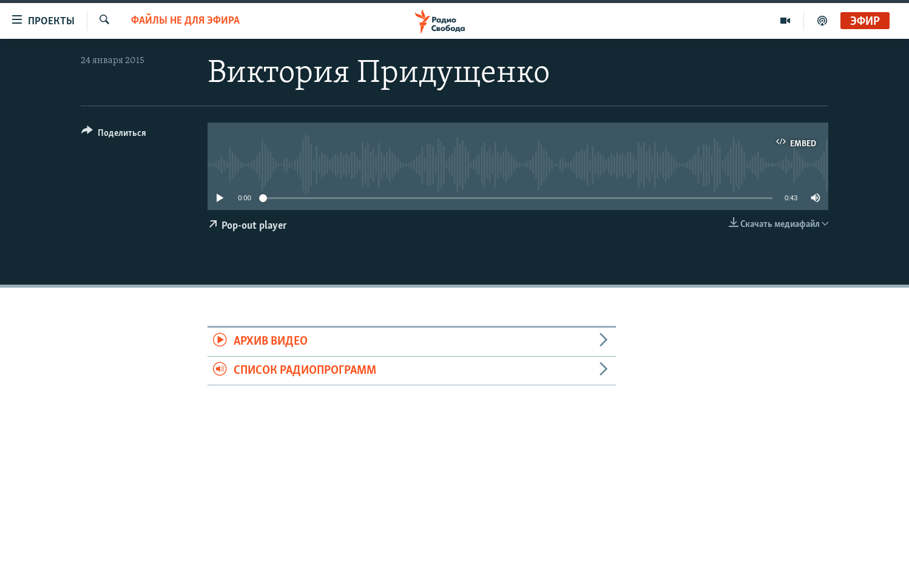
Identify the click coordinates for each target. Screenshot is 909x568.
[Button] (113, 135)
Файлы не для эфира (185, 21)
